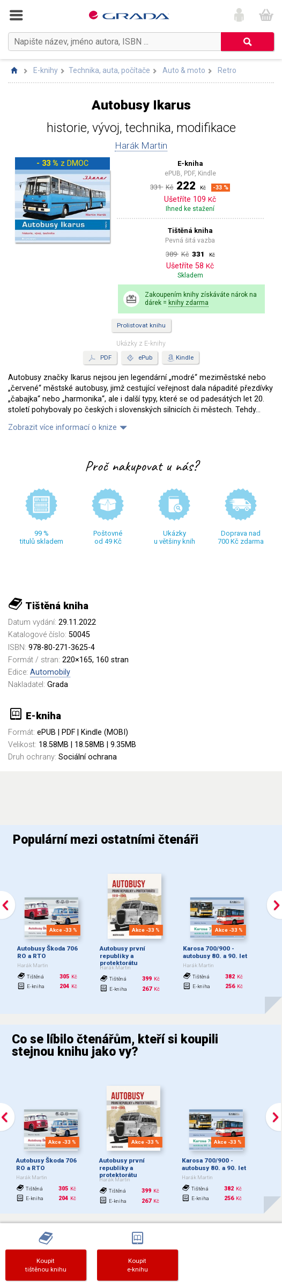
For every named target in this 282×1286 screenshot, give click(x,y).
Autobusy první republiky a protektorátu (122, 956)
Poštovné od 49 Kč (107, 537)
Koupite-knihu (137, 1265)
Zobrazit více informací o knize (62, 427)
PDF (100, 358)
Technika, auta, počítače (109, 70)
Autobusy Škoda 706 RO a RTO (47, 952)
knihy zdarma (188, 302)
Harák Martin (141, 145)
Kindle (185, 357)
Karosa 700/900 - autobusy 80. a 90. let (215, 952)
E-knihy (45, 70)
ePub (139, 358)
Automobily (50, 672)
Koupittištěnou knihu (45, 1265)
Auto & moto (183, 70)
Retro (227, 70)
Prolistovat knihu (141, 325)
